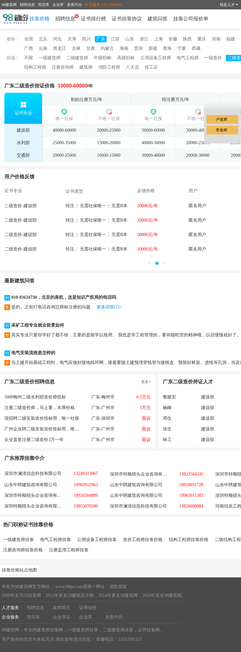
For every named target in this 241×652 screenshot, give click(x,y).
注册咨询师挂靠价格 (23, 549)
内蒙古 (107, 48)
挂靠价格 (39, 18)
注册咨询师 (63, 67)
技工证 (151, 67)
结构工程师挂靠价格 (188, 539)
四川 (86, 39)
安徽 (173, 39)
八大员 (132, 67)
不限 (28, 57)
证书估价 (88, 607)
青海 (167, 48)
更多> (146, 382)
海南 (124, 48)
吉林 (76, 48)
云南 (43, 48)
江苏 (115, 39)
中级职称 (102, 57)
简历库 (43, 5)
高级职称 (126, 57)
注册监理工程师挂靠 (68, 549)
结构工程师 (35, 67)
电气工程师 (188, 57)
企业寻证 (61, 617)
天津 (71, 39)
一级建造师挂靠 (18, 539)
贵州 (138, 48)
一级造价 (213, 57)
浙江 (144, 39)
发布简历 (61, 607)
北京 (43, 39)
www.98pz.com (68, 586)
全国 (28, 39)
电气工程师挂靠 (55, 539)
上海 (158, 39)
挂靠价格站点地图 (19, 569)
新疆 (152, 48)
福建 (230, 39)
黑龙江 (59, 48)
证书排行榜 (93, 18)
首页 (19, 18)
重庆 (201, 39)
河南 (216, 39)
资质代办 (74, 5)
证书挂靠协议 (127, 18)
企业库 (58, 5)
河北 (57, 39)
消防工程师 (109, 67)
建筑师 (86, 67)
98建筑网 (9, 5)
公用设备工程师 (155, 57)
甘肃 (90, 48)
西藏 (196, 48)
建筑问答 (157, 18)
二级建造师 (77, 57)
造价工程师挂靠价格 (143, 539)
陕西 (187, 39)
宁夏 (181, 48)
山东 (129, 39)
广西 (28, 48)
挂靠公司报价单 (190, 18)
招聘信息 (27, 5)
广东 (100, 39)
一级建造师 (50, 57)
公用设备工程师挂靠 (97, 539)
